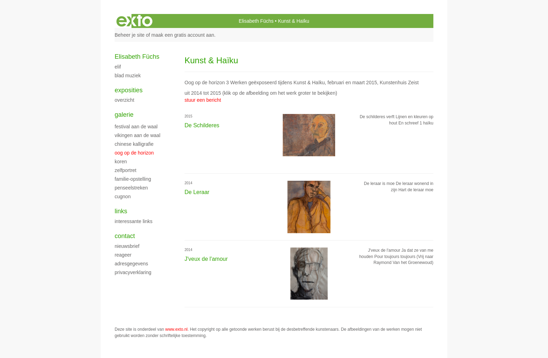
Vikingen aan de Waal (137, 135)
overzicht (124, 100)
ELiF (118, 67)
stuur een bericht (203, 100)
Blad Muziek (128, 75)
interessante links (133, 221)
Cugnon (123, 196)
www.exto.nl (176, 329)
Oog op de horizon (134, 153)
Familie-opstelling (133, 179)
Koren (121, 161)
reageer (123, 255)
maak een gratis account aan (182, 35)
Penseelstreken (131, 188)
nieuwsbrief (127, 246)
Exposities (129, 90)
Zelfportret (125, 170)
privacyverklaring (133, 272)
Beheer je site (130, 35)
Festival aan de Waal (136, 126)
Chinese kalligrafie (134, 144)
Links (121, 211)
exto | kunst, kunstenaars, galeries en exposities (134, 21)
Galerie (124, 114)
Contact (125, 235)
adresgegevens (131, 263)
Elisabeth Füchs (256, 21)
